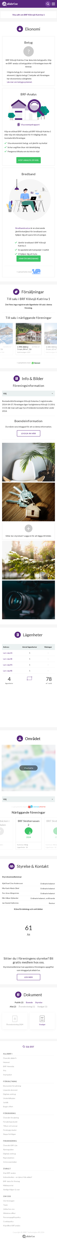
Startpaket (7, 1075)
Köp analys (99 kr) (28, 160)
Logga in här (28, 433)
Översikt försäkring (11, 1118)
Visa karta (28, 768)
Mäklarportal (8, 1185)
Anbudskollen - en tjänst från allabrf (17, 1177)
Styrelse (38, 1002)
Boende (29, 1002)
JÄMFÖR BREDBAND (29, 258)
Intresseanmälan (10, 1162)
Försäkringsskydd (10, 1122)
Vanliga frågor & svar (11, 1189)
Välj (4, 393)
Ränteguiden (8, 1149)
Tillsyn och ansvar (10, 1126)
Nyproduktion (8, 1158)
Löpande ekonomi (10, 1090)
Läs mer (28, 977)
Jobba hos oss (9, 1209)
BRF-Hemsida (8, 1066)
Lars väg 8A (7, 665)
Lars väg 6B (7, 659)
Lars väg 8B (7, 671)
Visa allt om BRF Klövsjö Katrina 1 (28, 14)
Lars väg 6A (7, 653)
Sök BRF (28, 1046)
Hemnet (6, 1062)
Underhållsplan (9, 1098)
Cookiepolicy (8, 1221)
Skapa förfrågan (9, 1134)
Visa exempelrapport (30, 124)
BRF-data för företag (11, 1181)
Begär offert (8, 1106)
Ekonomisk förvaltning (12, 1086)
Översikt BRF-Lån (10, 1145)
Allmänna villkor (9, 1213)
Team (5, 1205)
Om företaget (8, 1201)
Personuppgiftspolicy (12, 1217)
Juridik (5, 1102)
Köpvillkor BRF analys (11, 1225)
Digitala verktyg (9, 1094)
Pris (4, 1070)
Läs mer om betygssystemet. (19, 82)
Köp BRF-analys (9, 1173)
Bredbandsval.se (22, 228)
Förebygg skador (10, 1130)
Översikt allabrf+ (10, 1058)
